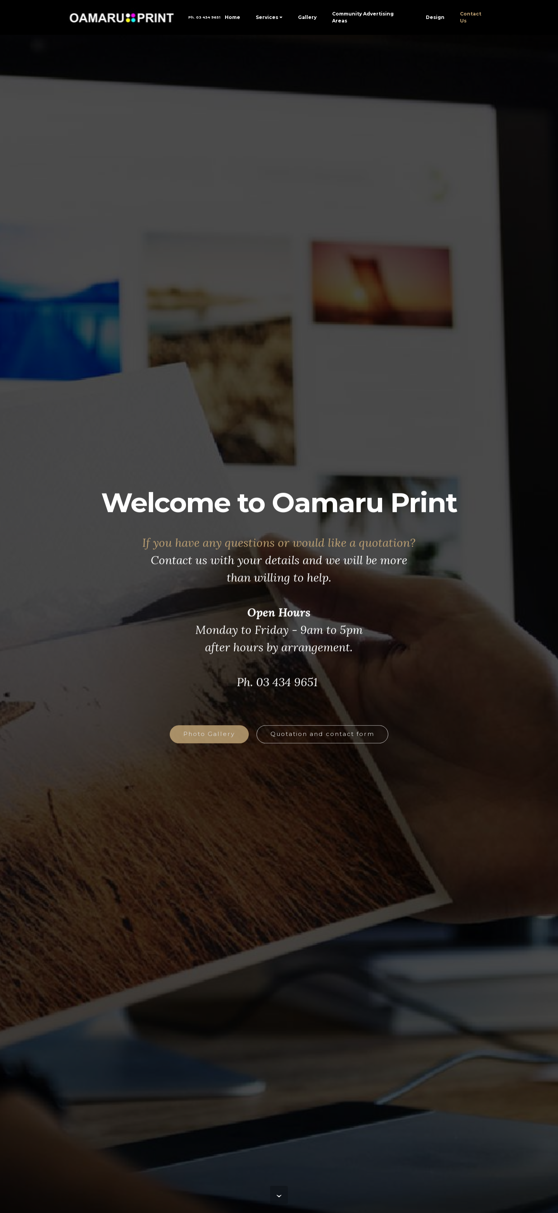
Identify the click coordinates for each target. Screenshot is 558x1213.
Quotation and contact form (322, 739)
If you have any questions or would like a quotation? (278, 550)
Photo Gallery (209, 739)
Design (435, 17)
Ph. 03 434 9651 (201, 17)
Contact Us (470, 17)
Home (232, 17)
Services (267, 17)
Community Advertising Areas (363, 17)
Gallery (307, 17)
